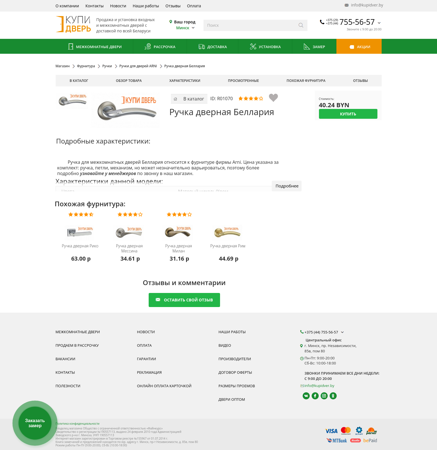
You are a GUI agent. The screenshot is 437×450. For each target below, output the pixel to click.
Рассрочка (159, 47)
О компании (67, 5)
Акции (359, 47)
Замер (314, 47)
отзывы (360, 80)
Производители (235, 358)
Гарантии (146, 358)
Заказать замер (35, 423)
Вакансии (65, 358)
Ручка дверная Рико (80, 245)
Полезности (68, 385)
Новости (118, 5)
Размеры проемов (237, 385)
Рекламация (149, 372)
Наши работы (146, 5)
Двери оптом (232, 399)
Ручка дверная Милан (178, 248)
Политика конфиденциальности (77, 423)
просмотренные (243, 80)
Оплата (194, 5)
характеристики (184, 80)
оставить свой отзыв (184, 300)
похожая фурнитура (306, 80)
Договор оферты (235, 372)
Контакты (94, 5)
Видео (225, 345)
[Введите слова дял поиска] (249, 25)
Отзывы (173, 5)
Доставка (212, 47)
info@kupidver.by (363, 5)
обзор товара (129, 80)
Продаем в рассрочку (77, 345)
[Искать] (301, 25)
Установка (265, 47)
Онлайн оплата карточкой (164, 385)
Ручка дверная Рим (227, 245)
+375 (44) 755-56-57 (325, 332)
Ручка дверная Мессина (129, 248)
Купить (348, 114)
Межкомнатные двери (94, 47)
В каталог (79, 80)
